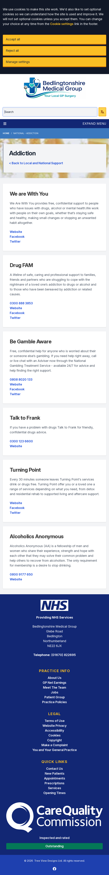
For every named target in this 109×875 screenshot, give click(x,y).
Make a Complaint (54, 745)
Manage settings (18, 62)
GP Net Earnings (54, 682)
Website (16, 232)
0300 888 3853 (21, 303)
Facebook (17, 236)
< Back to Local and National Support (36, 163)
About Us (54, 678)
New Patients (54, 773)
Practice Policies (54, 702)
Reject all (12, 50)
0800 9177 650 (21, 574)
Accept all (13, 39)
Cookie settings (61, 24)
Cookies (54, 735)
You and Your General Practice (54, 750)
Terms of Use (55, 721)
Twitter (15, 241)
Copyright (54, 740)
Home (6, 133)
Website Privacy (54, 725)
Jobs (54, 692)
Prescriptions (54, 783)
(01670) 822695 (63, 655)
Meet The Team (54, 687)
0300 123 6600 (21, 441)
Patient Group (54, 697)
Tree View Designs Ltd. (48, 860)
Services (54, 788)
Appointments (54, 778)
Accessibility (54, 730)
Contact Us (54, 768)
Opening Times (54, 793)
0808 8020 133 (21, 379)
